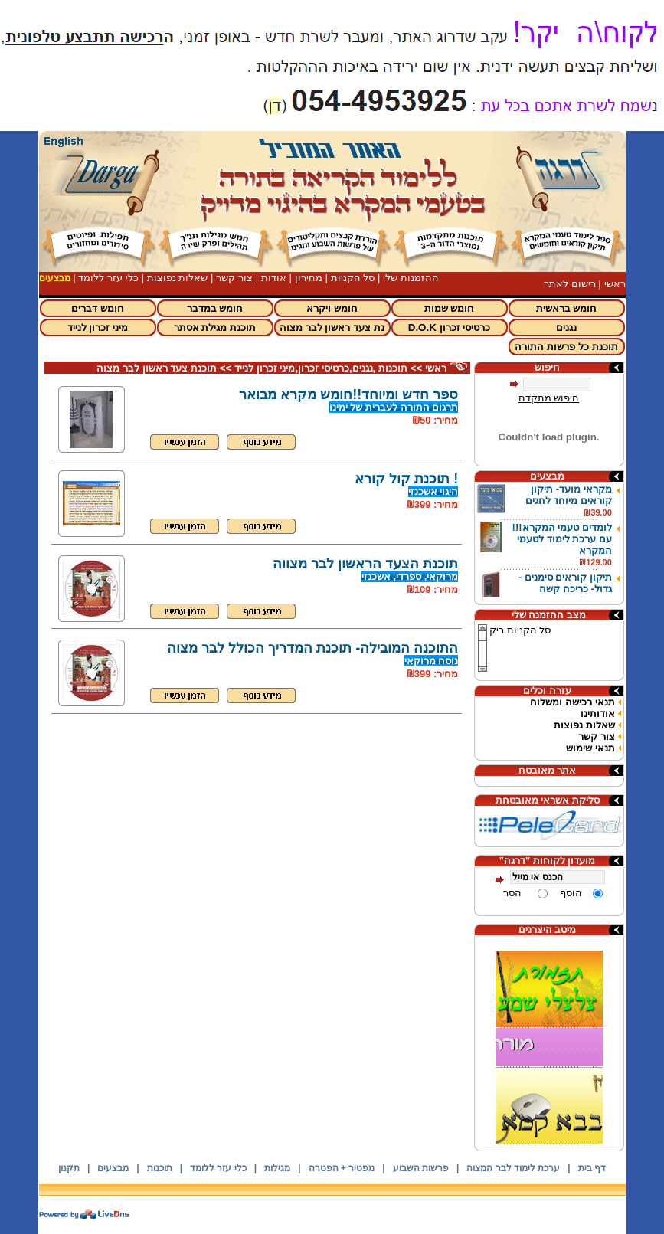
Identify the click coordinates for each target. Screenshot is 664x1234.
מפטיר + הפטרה (342, 1168)
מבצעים (113, 1168)
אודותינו (598, 713)
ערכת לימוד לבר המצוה (513, 1168)
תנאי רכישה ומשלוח (572, 702)
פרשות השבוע (421, 1168)
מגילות (277, 1168)
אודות (273, 277)
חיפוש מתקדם (549, 398)
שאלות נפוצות (177, 277)
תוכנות (159, 1168)
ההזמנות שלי (411, 277)
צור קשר (234, 277)
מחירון (308, 277)
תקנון (69, 1168)
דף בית (592, 1168)
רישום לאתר (570, 284)
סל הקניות (353, 277)
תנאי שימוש (590, 748)
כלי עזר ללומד (108, 277)
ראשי (615, 284)
